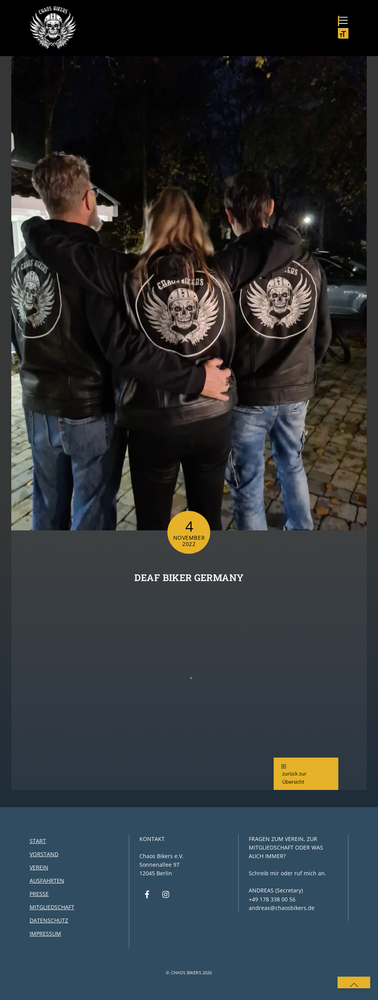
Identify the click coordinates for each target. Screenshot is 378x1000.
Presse (39, 894)
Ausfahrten (47, 880)
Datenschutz (49, 920)
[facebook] (147, 893)
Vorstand (44, 854)
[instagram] (166, 893)
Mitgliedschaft (52, 907)
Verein (39, 867)
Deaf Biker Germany (189, 577)
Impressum (45, 933)
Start (38, 841)
